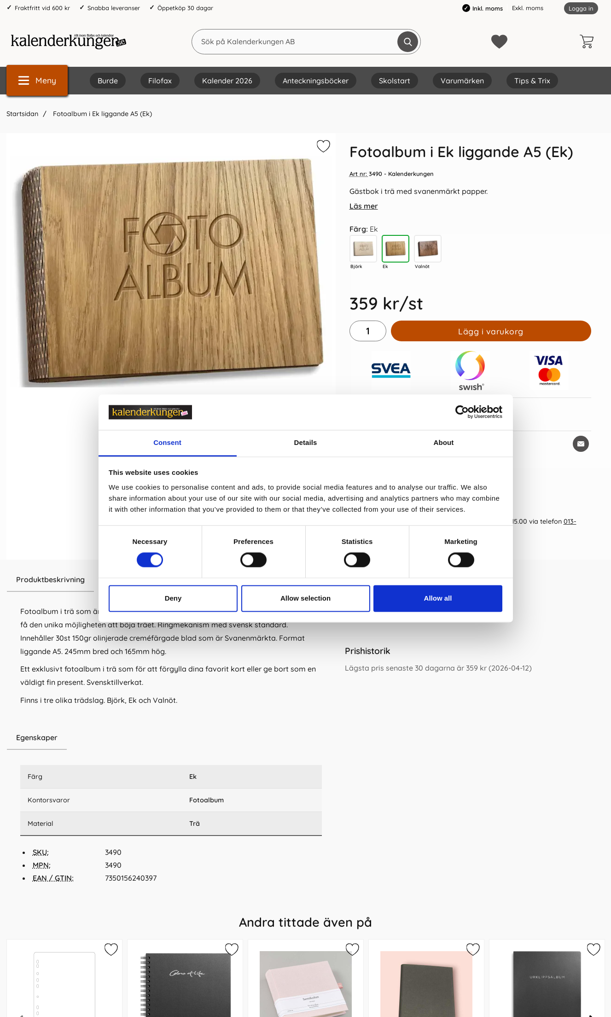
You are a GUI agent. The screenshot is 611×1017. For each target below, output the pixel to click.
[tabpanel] (171, 646)
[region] (171, 738)
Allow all (438, 598)
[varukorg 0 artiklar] (588, 41)
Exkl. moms (527, 8)
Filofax (160, 80)
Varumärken (462, 80)
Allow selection (305, 598)
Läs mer (363, 205)
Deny (173, 598)
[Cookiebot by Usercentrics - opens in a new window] (462, 412)
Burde (108, 80)
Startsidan (22, 114)
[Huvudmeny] (37, 80)
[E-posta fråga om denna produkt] (581, 444)
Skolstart (394, 80)
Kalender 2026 (227, 80)
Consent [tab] (167, 442)
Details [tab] (305, 442)
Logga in (581, 8)
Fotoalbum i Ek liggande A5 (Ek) (101, 114)
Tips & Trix (532, 80)
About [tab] (444, 442)
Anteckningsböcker (316, 80)
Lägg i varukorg (491, 331)
